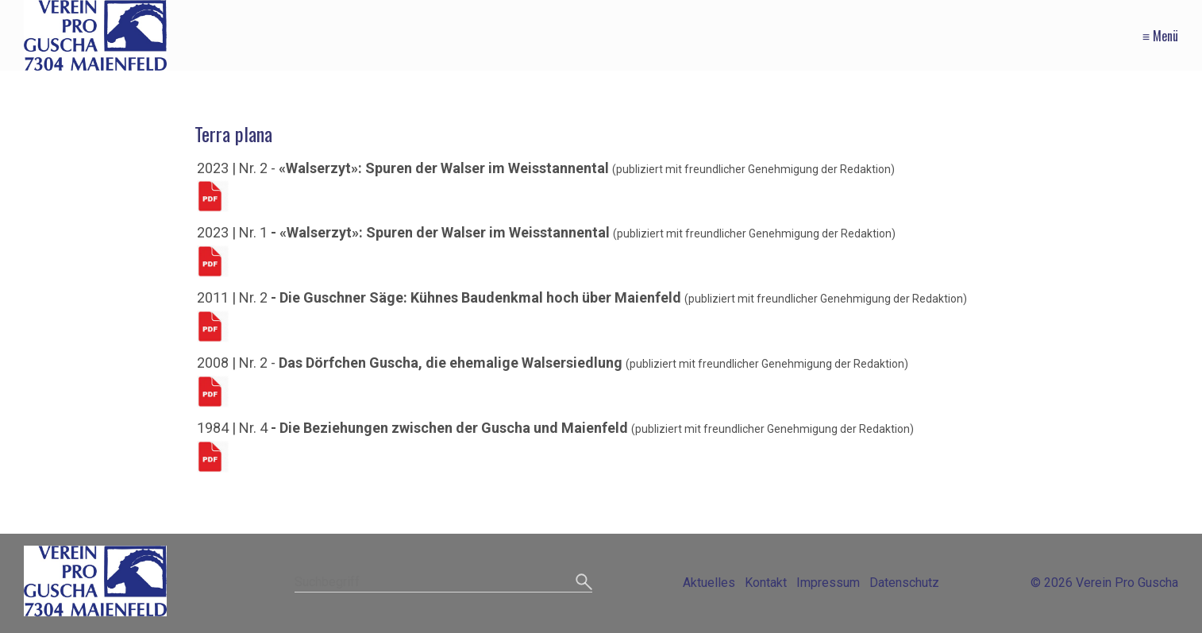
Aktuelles (709, 582)
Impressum (828, 582)
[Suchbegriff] (443, 583)
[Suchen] (584, 582)
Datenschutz (904, 582)
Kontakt (766, 582)
